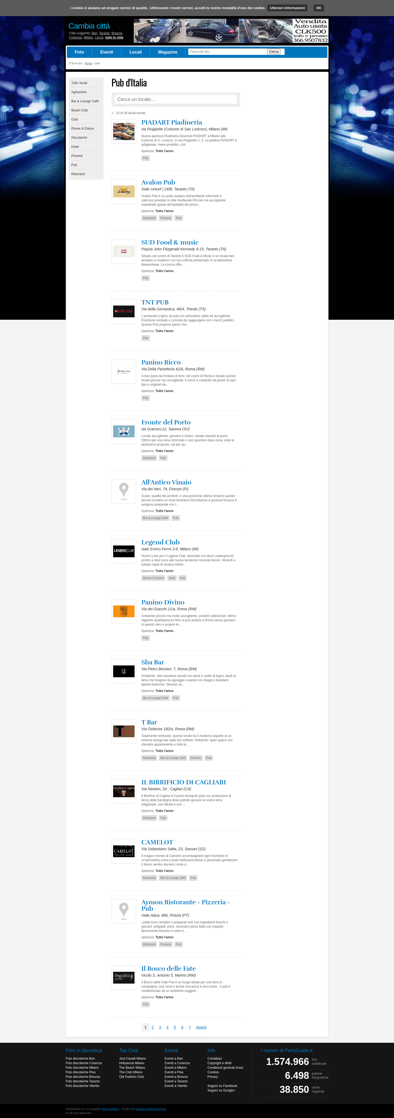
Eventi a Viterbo (176, 1086)
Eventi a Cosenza (177, 1063)
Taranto (104, 33)
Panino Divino (163, 602)
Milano (88, 37)
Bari (94, 33)
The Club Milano (131, 1072)
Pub (74, 165)
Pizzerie (77, 156)
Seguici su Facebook (222, 1086)
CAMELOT (157, 842)
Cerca (274, 52)
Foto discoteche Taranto (83, 1081)
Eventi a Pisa (174, 1072)
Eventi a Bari (174, 1058)
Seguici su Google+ (221, 1090)
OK (319, 8)
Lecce (99, 37)
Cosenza (75, 37)
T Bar (149, 722)
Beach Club (79, 110)
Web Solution (110, 1109)
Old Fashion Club (131, 1077)
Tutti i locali (79, 83)
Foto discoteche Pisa (80, 1072)
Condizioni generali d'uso (225, 1068)
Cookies (213, 1072)
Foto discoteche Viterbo (83, 1086)
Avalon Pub (158, 182)
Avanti (201, 1027)
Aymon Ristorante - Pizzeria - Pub (185, 905)
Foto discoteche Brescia (83, 1077)
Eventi (106, 52)
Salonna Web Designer (151, 1109)
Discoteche (79, 138)
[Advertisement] (285, 157)
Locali (135, 52)
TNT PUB (155, 302)
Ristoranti (78, 174)
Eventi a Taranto (176, 1081)
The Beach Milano (132, 1068)
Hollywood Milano (131, 1063)
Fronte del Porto (166, 422)
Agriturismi (79, 92)
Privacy (213, 1077)
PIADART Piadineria (171, 122)
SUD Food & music (170, 242)
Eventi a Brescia (176, 1077)
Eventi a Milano (176, 1068)
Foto (79, 52)
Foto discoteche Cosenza (84, 1063)
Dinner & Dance (82, 128)
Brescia (117, 33)
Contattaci (215, 1058)
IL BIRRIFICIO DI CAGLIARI (183, 782)
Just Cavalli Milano (132, 1058)
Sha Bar (152, 662)
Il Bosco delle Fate (168, 969)
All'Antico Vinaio (166, 482)
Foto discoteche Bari (80, 1058)
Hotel (75, 147)
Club (74, 119)
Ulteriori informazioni (287, 8)
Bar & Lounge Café (85, 101)
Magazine (167, 52)
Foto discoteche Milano (82, 1068)
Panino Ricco (161, 362)
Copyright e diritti (220, 1063)
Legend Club (160, 542)
